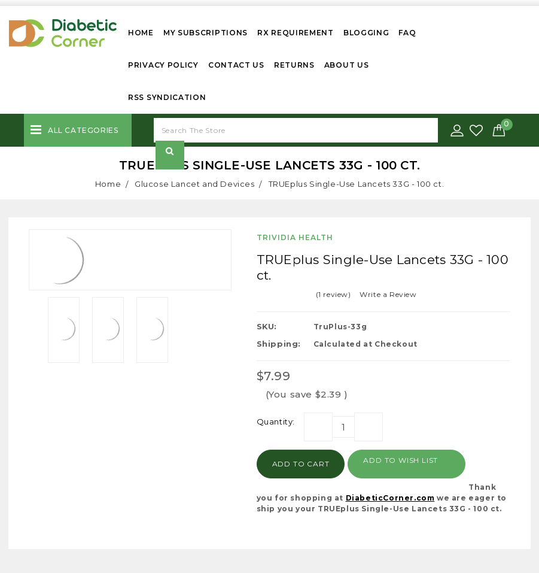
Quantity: (276, 421)
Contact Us (236, 64)
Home (141, 32)
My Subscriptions (205, 32)
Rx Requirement (295, 32)
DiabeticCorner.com (390, 497)
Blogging (366, 32)
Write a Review (388, 294)
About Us (346, 64)
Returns (294, 64)
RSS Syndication (167, 97)
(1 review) (333, 294)
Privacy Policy (163, 64)
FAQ (407, 32)
